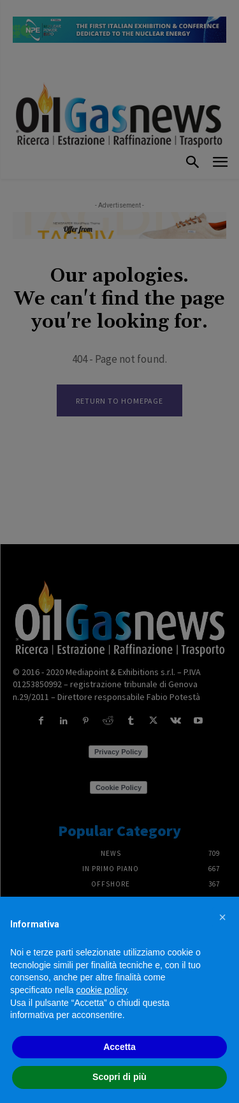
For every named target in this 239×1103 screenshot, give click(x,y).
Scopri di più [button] (119, 1077)
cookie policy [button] (101, 990)
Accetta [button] (119, 1047)
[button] (222, 917)
